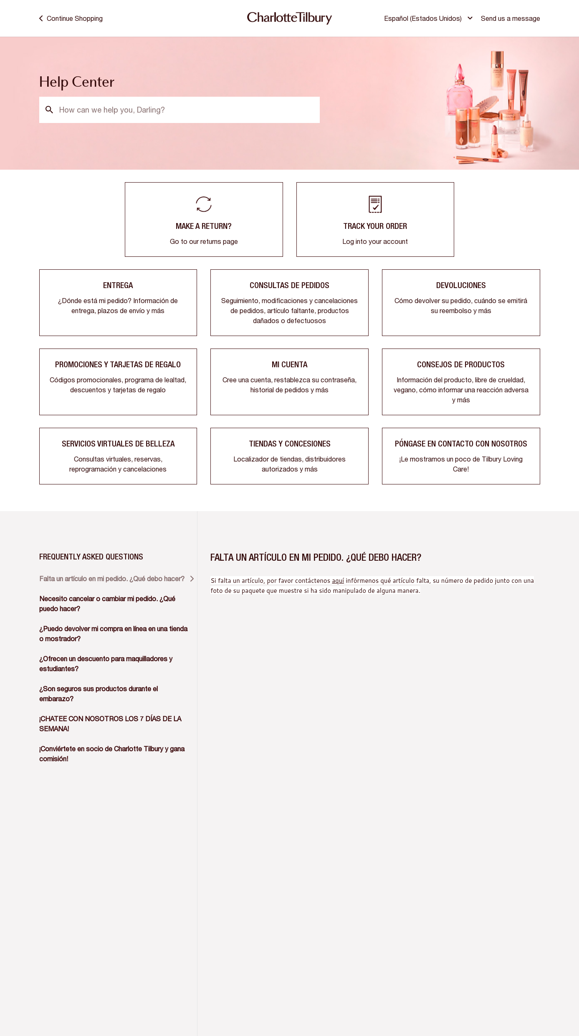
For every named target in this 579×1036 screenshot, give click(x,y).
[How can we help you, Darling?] (179, 110)
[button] (429, 18)
